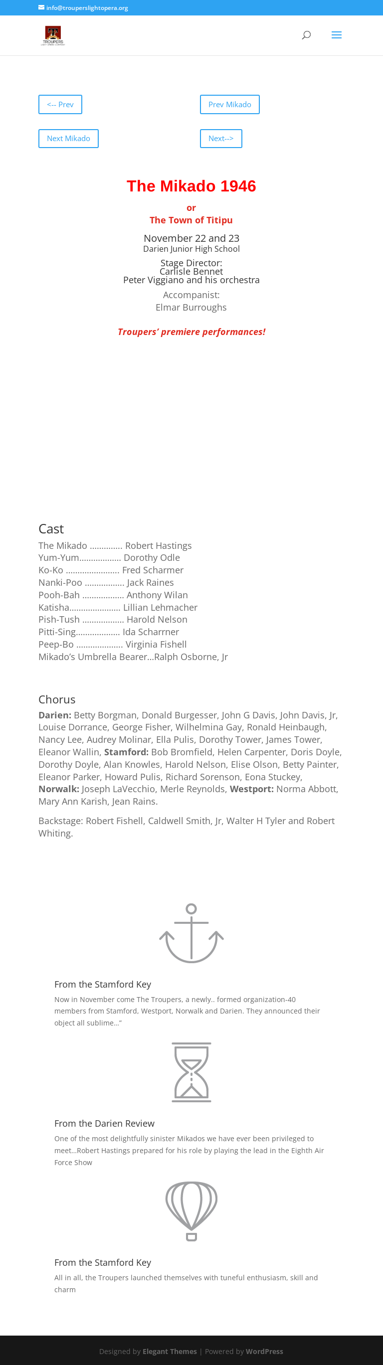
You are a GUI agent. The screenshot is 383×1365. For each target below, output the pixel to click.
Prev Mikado (229, 104)
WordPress (264, 1351)
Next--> (221, 138)
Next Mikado (68, 138)
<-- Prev (60, 104)
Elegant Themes (170, 1351)
